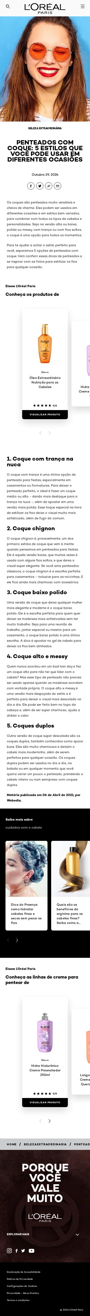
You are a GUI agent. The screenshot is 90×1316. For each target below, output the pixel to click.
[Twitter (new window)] (23, 1251)
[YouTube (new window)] (31, 1251)
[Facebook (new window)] (17, 1251)
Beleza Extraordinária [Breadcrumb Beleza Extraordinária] (45, 128)
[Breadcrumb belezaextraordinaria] (45, 1144)
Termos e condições (18, 1300)
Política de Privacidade (20, 1279)
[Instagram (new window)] (9, 1250)
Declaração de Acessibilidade (23, 1271)
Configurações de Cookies (22, 1286)
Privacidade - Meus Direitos (23, 1293)
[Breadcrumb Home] (12, 1144)
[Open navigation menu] (82, 6)
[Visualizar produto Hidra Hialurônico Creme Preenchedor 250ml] (45, 1102)
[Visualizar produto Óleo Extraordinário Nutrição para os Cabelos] (45, 414)
